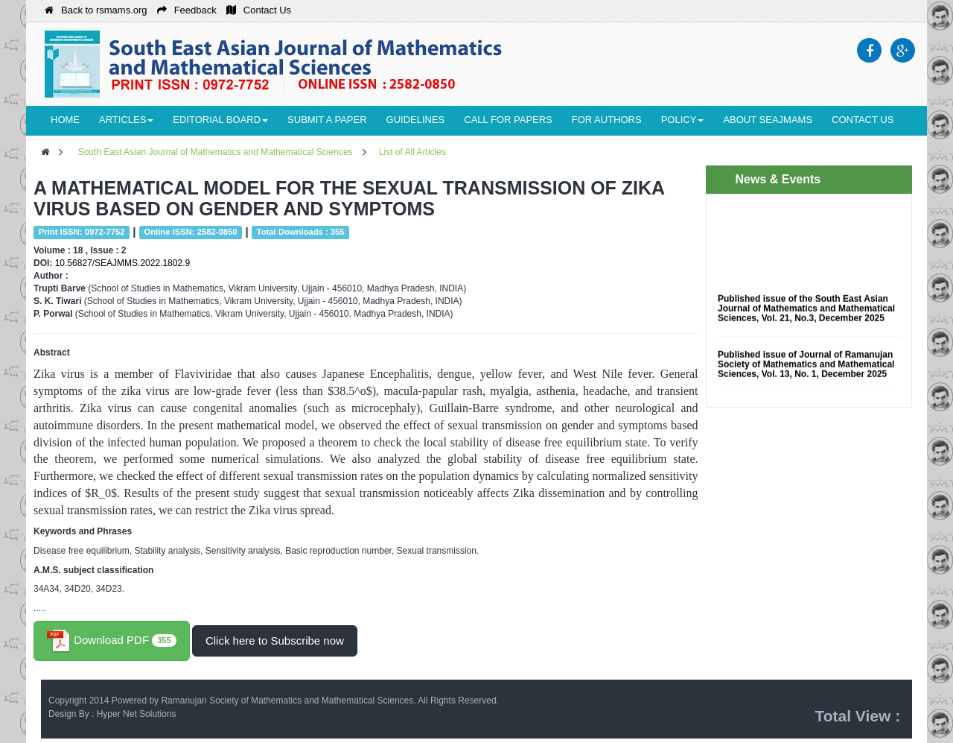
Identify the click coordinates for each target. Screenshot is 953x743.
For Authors (607, 119)
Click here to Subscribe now (274, 640)
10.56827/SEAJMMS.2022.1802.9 (122, 263)
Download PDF (111, 641)
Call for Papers (508, 119)
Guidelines (415, 119)
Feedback (187, 10)
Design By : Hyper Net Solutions (112, 714)
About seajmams (767, 119)
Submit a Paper (326, 119)
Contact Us (258, 10)
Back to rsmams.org (96, 10)
